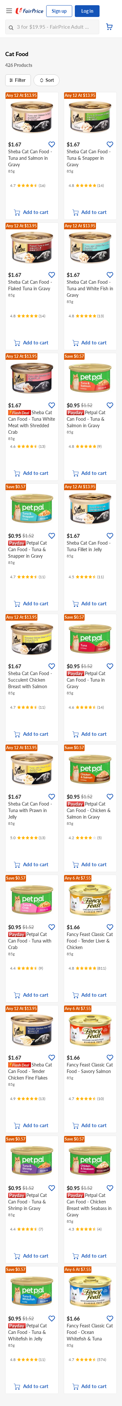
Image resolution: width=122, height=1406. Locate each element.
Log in (87, 11)
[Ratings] (27, 185)
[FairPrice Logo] (30, 11)
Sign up (59, 11)
